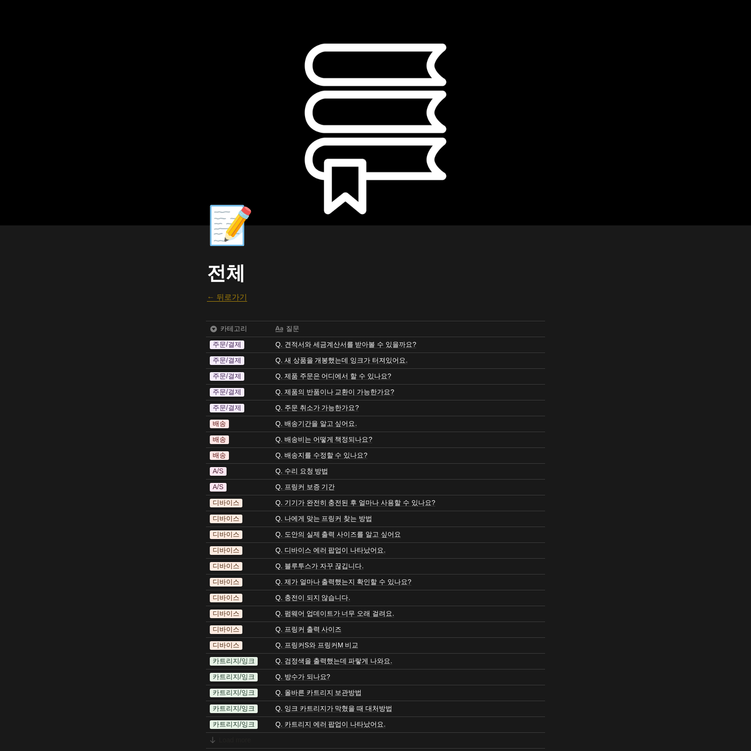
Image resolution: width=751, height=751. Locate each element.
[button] (227, 344)
